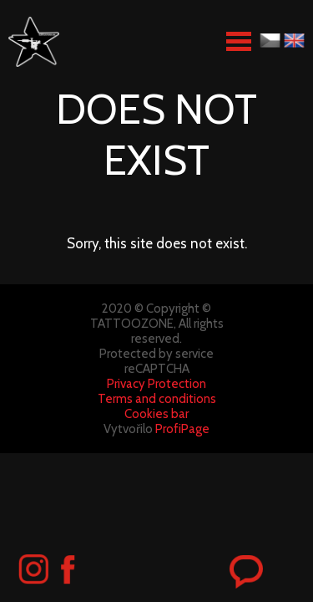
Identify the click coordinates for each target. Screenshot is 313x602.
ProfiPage (182, 428)
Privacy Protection (156, 383)
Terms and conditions (157, 398)
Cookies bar (156, 413)
